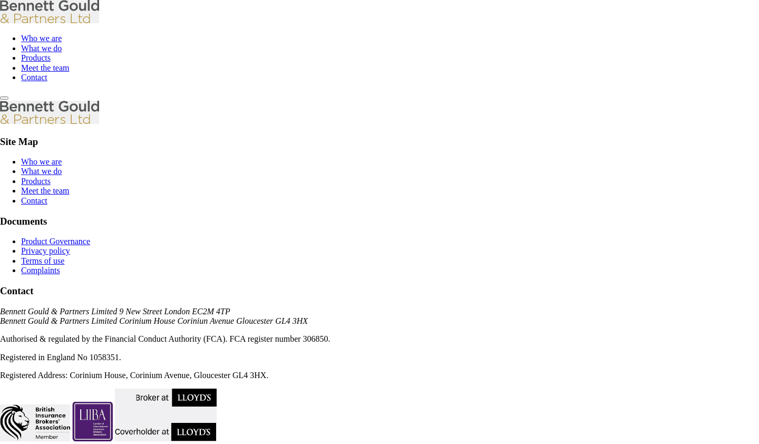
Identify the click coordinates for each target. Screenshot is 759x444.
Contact (34, 77)
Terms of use (42, 260)
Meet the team (45, 67)
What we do (41, 48)
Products (36, 57)
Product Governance (55, 241)
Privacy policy (45, 250)
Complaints (40, 270)
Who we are (41, 38)
